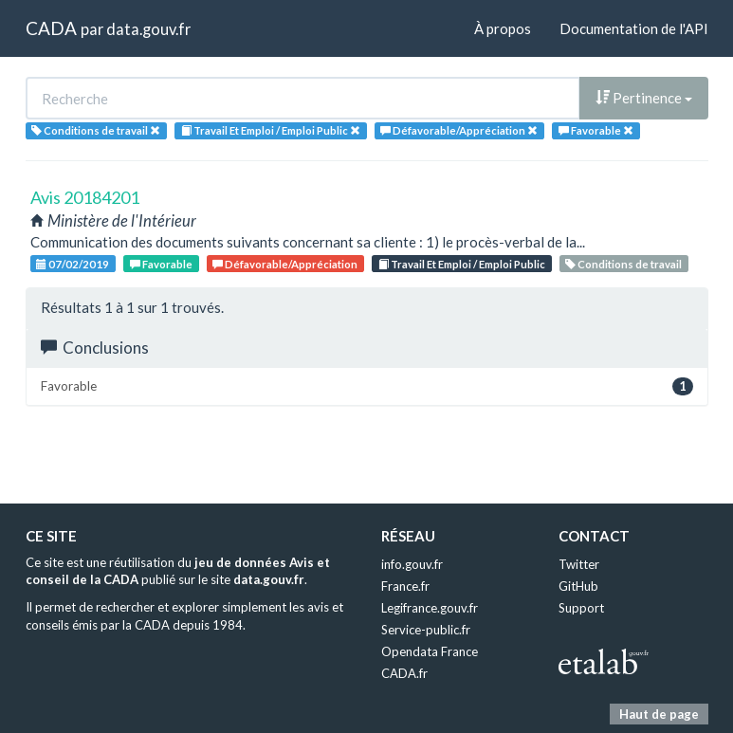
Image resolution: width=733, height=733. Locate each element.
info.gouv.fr (412, 564)
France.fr (405, 586)
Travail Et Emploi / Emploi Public (461, 264)
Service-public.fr (425, 629)
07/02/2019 (72, 264)
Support (581, 607)
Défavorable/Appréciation (284, 264)
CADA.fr (404, 673)
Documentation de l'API (633, 28)
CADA (51, 28)
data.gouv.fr (148, 29)
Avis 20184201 (84, 197)
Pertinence (644, 97)
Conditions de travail (623, 264)
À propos (502, 28)
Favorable (161, 264)
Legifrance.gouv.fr (429, 607)
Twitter (579, 564)
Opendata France (429, 651)
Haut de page (659, 714)
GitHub (578, 586)
